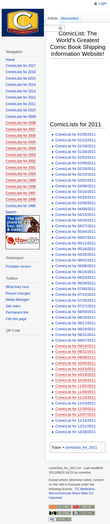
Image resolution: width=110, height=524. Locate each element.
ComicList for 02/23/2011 (75, 174)
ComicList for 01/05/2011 (75, 134)
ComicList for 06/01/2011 (75, 260)
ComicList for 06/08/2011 (75, 266)
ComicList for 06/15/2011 (75, 272)
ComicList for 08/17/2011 (75, 323)
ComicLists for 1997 (21, 193)
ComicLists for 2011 (21, 104)
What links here (17, 287)
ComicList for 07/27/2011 (75, 306)
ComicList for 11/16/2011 (75, 397)
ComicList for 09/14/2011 (75, 346)
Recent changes (18, 293)
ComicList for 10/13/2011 (75, 369)
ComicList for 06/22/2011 (75, 277)
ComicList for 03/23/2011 (75, 197)
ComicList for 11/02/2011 (75, 386)
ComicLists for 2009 (21, 117)
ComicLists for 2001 (21, 168)
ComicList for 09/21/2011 (75, 352)
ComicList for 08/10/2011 (75, 317)
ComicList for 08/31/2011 (75, 335)
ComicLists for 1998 (21, 187)
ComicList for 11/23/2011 (75, 403)
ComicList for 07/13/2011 (75, 294)
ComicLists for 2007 (21, 129)
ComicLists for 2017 (21, 66)
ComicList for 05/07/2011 (75, 237)
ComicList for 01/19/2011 (75, 146)
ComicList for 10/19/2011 (75, 374)
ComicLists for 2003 (21, 155)
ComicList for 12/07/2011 (75, 414)
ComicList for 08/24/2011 (75, 329)
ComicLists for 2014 (21, 85)
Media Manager (17, 300)
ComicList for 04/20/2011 (75, 220)
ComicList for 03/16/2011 (75, 191)
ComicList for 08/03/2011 (75, 312)
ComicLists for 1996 (21, 199)
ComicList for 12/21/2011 (75, 426)
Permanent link (17, 312)
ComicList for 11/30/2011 (75, 409)
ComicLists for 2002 (21, 161)
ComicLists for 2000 (21, 174)
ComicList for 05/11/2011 (75, 243)
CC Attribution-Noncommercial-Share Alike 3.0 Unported (72, 493)
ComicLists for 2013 (21, 91)
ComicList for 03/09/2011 (75, 186)
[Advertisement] (80, 90)
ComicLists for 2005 (21, 142)
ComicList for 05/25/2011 (75, 254)
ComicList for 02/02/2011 (75, 157)
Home (10, 60)
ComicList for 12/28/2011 (75, 432)
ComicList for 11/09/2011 (75, 392)
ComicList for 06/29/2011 (75, 283)
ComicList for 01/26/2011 (75, 152)
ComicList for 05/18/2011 (75, 249)
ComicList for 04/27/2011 (75, 226)
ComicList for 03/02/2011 (75, 180)
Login (102, 3)
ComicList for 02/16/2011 (75, 169)
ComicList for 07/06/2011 (75, 289)
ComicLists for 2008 (21, 123)
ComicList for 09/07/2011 (75, 340)
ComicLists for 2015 (21, 78)
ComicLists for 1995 (21, 206)
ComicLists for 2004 (21, 148)
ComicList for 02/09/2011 (75, 163)
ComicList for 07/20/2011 (75, 300)
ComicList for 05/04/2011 (75, 231)
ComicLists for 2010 (21, 110)
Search (11, 212)
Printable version (18, 267)
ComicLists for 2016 (21, 72)
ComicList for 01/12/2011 (75, 140)
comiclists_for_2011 (81, 447)
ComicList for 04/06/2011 (75, 209)
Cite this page (16, 319)
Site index (13, 306)
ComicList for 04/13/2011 (75, 214)
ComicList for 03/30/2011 (75, 203)
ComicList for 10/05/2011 (75, 363)
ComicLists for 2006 (21, 136)
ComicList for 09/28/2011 (75, 357)
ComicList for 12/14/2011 (75, 420)
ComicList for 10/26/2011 (75, 380)
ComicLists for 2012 (21, 97)
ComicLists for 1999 (21, 180)
